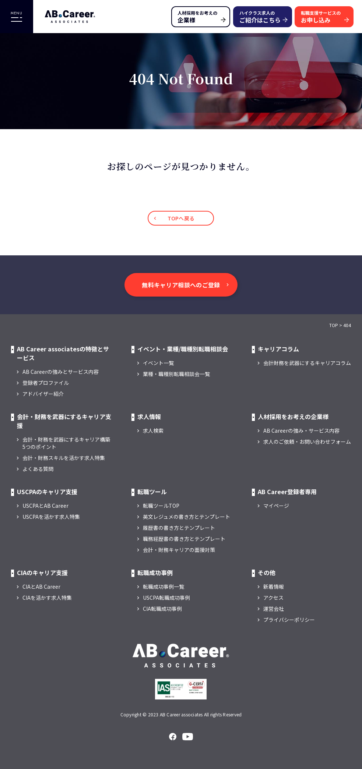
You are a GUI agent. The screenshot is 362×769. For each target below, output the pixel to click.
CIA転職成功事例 (162, 608)
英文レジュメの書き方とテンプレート (186, 516)
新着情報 (273, 586)
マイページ (276, 505)
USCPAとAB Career (45, 505)
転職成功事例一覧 (163, 586)
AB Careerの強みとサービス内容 (60, 371)
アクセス (273, 597)
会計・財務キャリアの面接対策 (179, 549)
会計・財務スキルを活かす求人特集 (63, 457)
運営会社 (273, 608)
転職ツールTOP (161, 505)
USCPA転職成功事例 (166, 597)
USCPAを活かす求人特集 (51, 516)
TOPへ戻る (181, 218)
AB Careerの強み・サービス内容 (301, 430)
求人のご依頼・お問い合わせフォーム (307, 441)
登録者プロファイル (45, 382)
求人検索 (153, 430)
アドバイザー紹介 (43, 393)
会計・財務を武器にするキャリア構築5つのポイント (66, 443)
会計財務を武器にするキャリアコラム (307, 362)
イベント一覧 (158, 362)
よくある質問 (37, 468)
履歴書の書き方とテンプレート (179, 527)
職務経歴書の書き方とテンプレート (184, 538)
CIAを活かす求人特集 (47, 597)
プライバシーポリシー (289, 619)
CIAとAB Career (41, 586)
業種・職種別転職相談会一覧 (176, 374)
